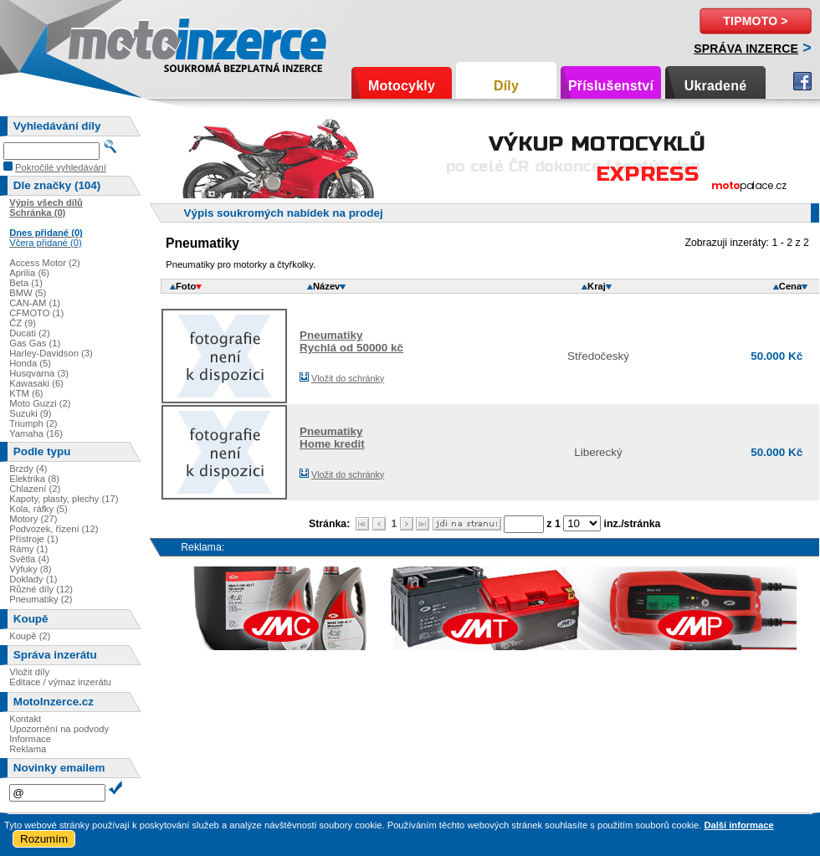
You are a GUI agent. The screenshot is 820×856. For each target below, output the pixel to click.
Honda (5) (30, 363)
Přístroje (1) (33, 539)
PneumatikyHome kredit (332, 437)
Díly (506, 86)
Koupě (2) (29, 636)
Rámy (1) (28, 549)
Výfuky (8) (30, 569)
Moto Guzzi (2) (39, 403)
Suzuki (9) (30, 413)
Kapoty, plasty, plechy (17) (63, 499)
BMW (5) (27, 293)
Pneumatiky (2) (40, 599)
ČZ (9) (22, 323)
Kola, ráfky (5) (38, 509)
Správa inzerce (746, 48)
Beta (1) (26, 283)
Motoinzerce (104, 41)
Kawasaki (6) (36, 383)
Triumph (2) (33, 423)
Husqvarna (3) (39, 373)
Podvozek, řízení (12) (53, 529)
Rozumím (44, 839)
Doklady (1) (33, 579)
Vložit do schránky (347, 378)
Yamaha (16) (36, 433)
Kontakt (25, 719)
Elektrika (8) (34, 479)
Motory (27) (33, 519)
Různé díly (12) (41, 589)
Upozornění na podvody (59, 729)
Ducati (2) (29, 333)
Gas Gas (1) (34, 343)
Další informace (738, 825)
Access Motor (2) (44, 263)
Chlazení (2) (34, 489)
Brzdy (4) (28, 469)
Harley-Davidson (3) (50, 353)
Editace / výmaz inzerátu (60, 682)
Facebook (802, 81)
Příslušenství (610, 86)
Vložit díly (29, 672)
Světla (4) (29, 559)
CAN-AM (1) (34, 303)
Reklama (27, 749)
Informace (30, 739)
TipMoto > (755, 21)
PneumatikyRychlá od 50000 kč (351, 341)
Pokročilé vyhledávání (60, 167)
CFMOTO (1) (36, 313)
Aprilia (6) (29, 273)
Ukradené (715, 86)
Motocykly (401, 86)
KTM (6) (26, 393)
